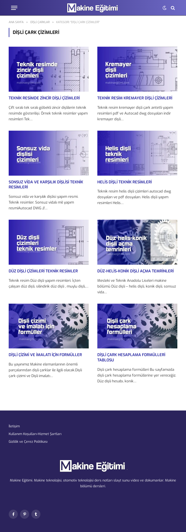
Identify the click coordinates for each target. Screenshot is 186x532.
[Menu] (14, 7)
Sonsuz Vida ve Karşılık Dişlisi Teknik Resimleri (46, 184)
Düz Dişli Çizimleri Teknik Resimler (43, 271)
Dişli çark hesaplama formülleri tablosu (131, 357)
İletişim (14, 426)
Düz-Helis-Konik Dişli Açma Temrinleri (135, 271)
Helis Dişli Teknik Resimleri (124, 182)
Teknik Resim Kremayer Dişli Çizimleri (134, 98)
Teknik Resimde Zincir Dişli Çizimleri (44, 98)
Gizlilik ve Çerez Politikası (28, 441)
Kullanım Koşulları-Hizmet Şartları (35, 434)
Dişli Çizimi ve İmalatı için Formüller (45, 354)
